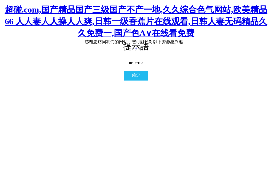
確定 (136, 75)
